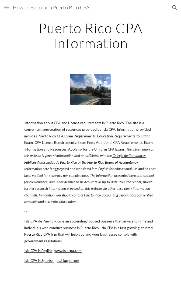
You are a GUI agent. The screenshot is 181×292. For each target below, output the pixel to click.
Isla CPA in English (38, 251)
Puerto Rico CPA (37, 234)
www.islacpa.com (68, 251)
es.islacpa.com (68, 260)
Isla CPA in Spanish (39, 260)
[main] (90, 36)
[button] (6, 7)
